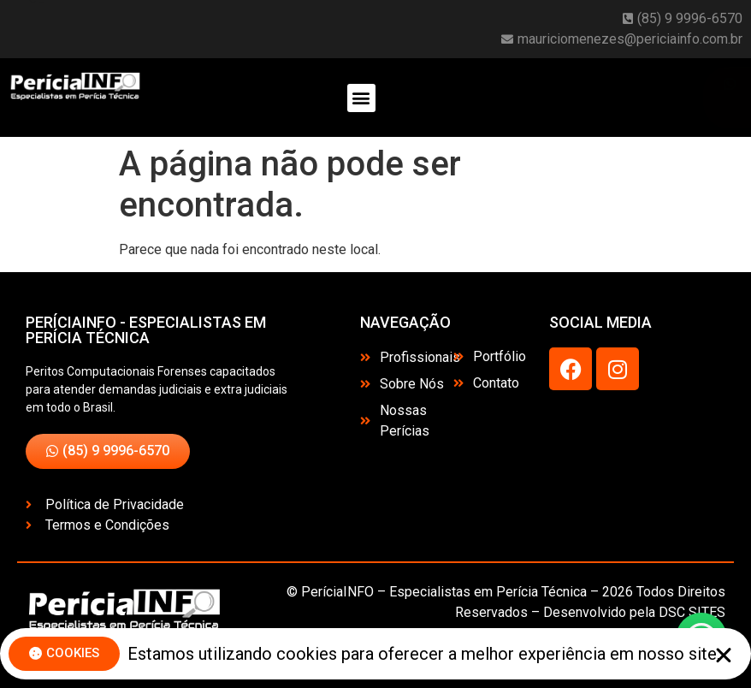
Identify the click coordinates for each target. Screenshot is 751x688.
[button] (361, 98)
